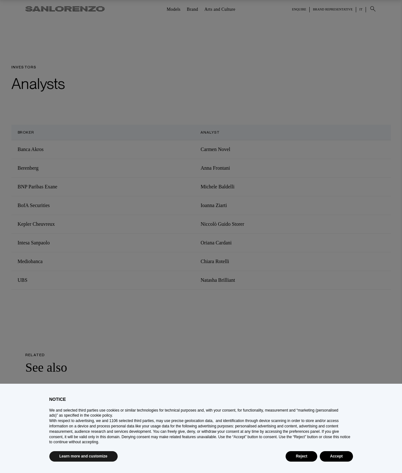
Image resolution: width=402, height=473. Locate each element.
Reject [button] (301, 456)
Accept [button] (336, 456)
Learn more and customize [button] (83, 456)
